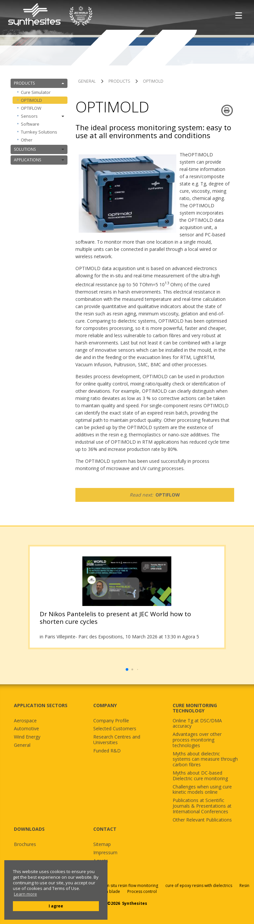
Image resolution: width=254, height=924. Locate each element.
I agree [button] (56, 905)
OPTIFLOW (31, 108)
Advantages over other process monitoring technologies (197, 740)
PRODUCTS (39, 83)
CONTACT (104, 829)
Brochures (25, 844)
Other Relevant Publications (202, 820)
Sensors (42, 116)
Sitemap (102, 844)
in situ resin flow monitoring (132, 885)
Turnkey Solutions (39, 132)
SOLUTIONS (39, 149)
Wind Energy (27, 737)
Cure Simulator (36, 92)
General (22, 745)
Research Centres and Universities (116, 739)
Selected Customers (114, 729)
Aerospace (25, 721)
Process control (142, 891)
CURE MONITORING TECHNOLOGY (195, 708)
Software (30, 124)
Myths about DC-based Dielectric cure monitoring (200, 776)
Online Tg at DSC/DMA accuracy (197, 723)
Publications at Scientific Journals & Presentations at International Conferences (202, 806)
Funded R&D (107, 751)
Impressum (105, 853)
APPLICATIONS (39, 160)
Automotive (26, 729)
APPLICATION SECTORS (40, 705)
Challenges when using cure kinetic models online (202, 789)
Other (26, 140)
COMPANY (105, 705)
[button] (127, 669)
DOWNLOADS (29, 829)
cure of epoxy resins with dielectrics (199, 885)
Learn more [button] (25, 894)
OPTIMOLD (31, 100)
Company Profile (111, 721)
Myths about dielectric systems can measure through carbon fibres (205, 759)
